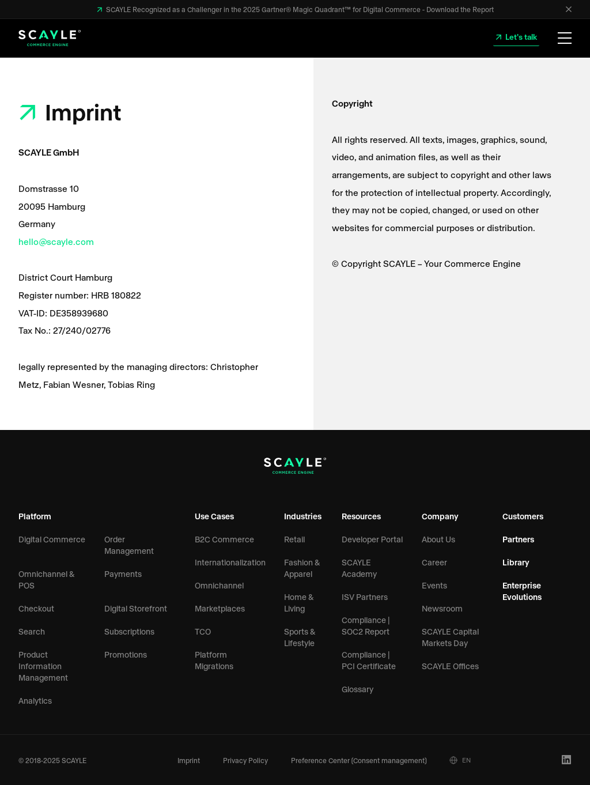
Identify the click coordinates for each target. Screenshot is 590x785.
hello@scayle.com (56, 241)
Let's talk (520, 36)
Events (434, 585)
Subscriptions (129, 631)
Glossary (357, 689)
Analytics (35, 700)
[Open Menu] (565, 38)
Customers (522, 516)
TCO (203, 631)
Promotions (125, 654)
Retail (294, 539)
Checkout (36, 608)
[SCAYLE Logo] (49, 38)
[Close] (569, 9)
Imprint (188, 760)
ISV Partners (365, 597)
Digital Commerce (51, 539)
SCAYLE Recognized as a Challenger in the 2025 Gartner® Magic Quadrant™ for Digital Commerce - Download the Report (299, 9)
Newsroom (442, 608)
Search (31, 631)
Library (516, 562)
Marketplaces (220, 608)
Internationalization (230, 562)
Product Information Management (43, 666)
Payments (123, 574)
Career (434, 562)
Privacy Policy (245, 760)
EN (460, 760)
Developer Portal (372, 539)
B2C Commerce (224, 539)
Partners (518, 539)
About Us (438, 539)
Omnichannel (219, 585)
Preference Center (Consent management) (358, 760)
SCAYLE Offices (450, 666)
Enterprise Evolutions (522, 591)
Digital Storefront (135, 608)
